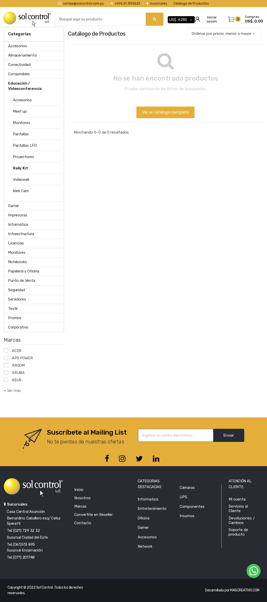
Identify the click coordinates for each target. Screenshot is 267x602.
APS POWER (22, 358)
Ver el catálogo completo (165, 112)
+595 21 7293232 (125, 3)
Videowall (21, 179)
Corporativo (18, 327)
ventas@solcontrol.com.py (81, 3)
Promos (14, 318)
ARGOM (18, 365)
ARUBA (18, 372)
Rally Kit (20, 168)
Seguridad (16, 290)
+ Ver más (12, 390)
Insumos (187, 516)
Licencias (16, 243)
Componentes (192, 506)
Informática (18, 224)
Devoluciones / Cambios (242, 520)
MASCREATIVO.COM (244, 590)
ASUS (16, 380)
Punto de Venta (21, 280)
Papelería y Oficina (23, 271)
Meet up (20, 111)
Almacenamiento (22, 55)
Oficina (143, 518)
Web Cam (21, 191)
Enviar (228, 435)
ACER (16, 350)
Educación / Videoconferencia (25, 86)
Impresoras (17, 215)
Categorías (19, 34)
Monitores (21, 122)
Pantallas (21, 134)
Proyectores (23, 157)
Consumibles (19, 74)
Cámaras (187, 487)
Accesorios (17, 46)
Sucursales (157, 3)
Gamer (13, 206)
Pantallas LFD (25, 145)
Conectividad (19, 64)
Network (145, 546)
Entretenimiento (152, 508)
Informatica (148, 499)
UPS (183, 497)
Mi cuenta (237, 499)
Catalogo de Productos (191, 3)
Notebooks (17, 262)
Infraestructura (21, 234)
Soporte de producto (238, 532)
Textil (12, 308)
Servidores (17, 299)
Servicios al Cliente (238, 508)
